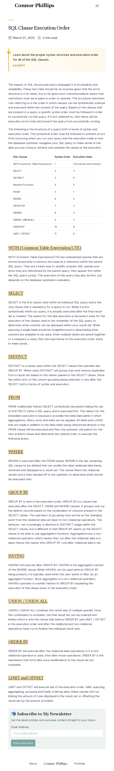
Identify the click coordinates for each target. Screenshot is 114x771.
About (33, 763)
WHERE (16, 451)
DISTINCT (17, 356)
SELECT (15, 293)
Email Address (20, 727)
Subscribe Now (23, 743)
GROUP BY (18, 492)
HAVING (16, 556)
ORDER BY (18, 641)
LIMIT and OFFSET (26, 677)
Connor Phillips (35, 5)
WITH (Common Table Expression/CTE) (45, 248)
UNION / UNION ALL (28, 601)
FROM (14, 397)
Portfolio (79, 763)
